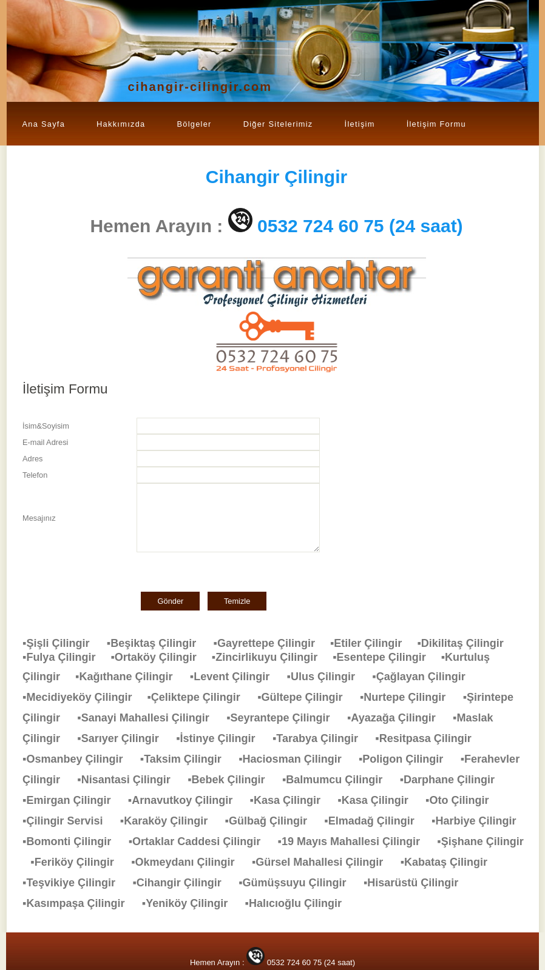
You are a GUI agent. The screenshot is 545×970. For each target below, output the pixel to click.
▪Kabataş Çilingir (450, 862)
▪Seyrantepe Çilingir (284, 718)
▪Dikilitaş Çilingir (466, 643)
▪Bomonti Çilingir (72, 841)
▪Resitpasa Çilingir (429, 738)
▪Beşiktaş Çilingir (157, 643)
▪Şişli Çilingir (61, 643)
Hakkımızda (120, 124)
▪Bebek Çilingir (232, 780)
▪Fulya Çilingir (66, 657)
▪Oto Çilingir (463, 800)
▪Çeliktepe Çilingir (199, 697)
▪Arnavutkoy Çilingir (186, 800)
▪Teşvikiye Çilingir (74, 883)
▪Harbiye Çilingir (480, 821)
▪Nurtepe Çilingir (409, 697)
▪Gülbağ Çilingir (272, 821)
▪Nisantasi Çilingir (129, 780)
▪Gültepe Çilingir (305, 697)
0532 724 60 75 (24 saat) (360, 226)
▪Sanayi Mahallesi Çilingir (149, 718)
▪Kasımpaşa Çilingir (79, 903)
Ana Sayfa (44, 124)
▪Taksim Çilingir (187, 759)
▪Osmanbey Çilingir (78, 759)
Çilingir (276, 177)
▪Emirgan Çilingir (72, 800)
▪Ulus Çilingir (327, 677)
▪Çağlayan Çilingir (424, 677)
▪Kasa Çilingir (291, 800)
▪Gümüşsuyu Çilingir (298, 883)
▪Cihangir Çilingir (182, 883)
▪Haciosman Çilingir (296, 759)
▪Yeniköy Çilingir (191, 903)
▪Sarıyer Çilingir (124, 738)
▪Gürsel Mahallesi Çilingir (323, 862)
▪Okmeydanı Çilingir (188, 862)
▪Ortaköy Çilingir (160, 657)
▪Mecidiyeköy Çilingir (84, 697)
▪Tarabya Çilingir (321, 738)
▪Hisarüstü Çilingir (417, 883)
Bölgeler (194, 124)
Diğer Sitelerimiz (278, 124)
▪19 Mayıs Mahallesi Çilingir (355, 841)
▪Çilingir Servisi (68, 821)
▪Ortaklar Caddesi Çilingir (200, 841)
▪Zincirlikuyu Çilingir (272, 657)
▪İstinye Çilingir (221, 738)
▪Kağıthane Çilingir (129, 677)
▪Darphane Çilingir (453, 780)
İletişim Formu (436, 124)
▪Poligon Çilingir (407, 759)
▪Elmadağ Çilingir (375, 821)
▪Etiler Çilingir (373, 643)
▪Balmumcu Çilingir (338, 780)
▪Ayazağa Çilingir (397, 718)
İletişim (360, 124)
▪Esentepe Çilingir (387, 657)
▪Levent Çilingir (236, 677)
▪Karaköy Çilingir (170, 821)
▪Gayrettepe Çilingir (272, 643)
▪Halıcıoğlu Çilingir (299, 903)
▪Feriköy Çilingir (78, 862)
